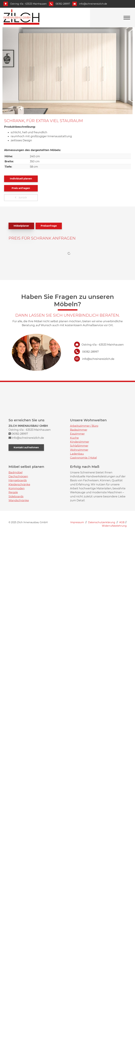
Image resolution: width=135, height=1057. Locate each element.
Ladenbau (77, 495)
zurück (22, 197)
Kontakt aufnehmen (26, 488)
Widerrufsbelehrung (114, 525)
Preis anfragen (21, 188)
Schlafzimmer (79, 487)
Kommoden (17, 529)
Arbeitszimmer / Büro (84, 467)
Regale (13, 533)
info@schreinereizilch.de (93, 3)
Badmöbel (15, 513)
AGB (122, 522)
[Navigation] (127, 17)
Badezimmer (78, 471)
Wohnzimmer (79, 491)
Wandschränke (19, 541)
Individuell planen (21, 178)
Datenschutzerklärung (101, 522)
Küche (74, 479)
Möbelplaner (21, 225)
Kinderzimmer (79, 483)
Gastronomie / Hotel (83, 499)
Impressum (77, 522)
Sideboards (16, 537)
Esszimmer (77, 475)
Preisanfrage (49, 225)
